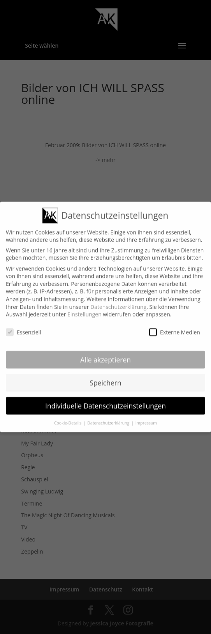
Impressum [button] (146, 417)
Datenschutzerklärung (118, 301)
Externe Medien (174, 326)
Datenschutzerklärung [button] (108, 417)
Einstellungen (84, 308)
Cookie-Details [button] (68, 417)
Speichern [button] (105, 376)
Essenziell (23, 326)
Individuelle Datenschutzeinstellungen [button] (105, 399)
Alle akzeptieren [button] (105, 353)
